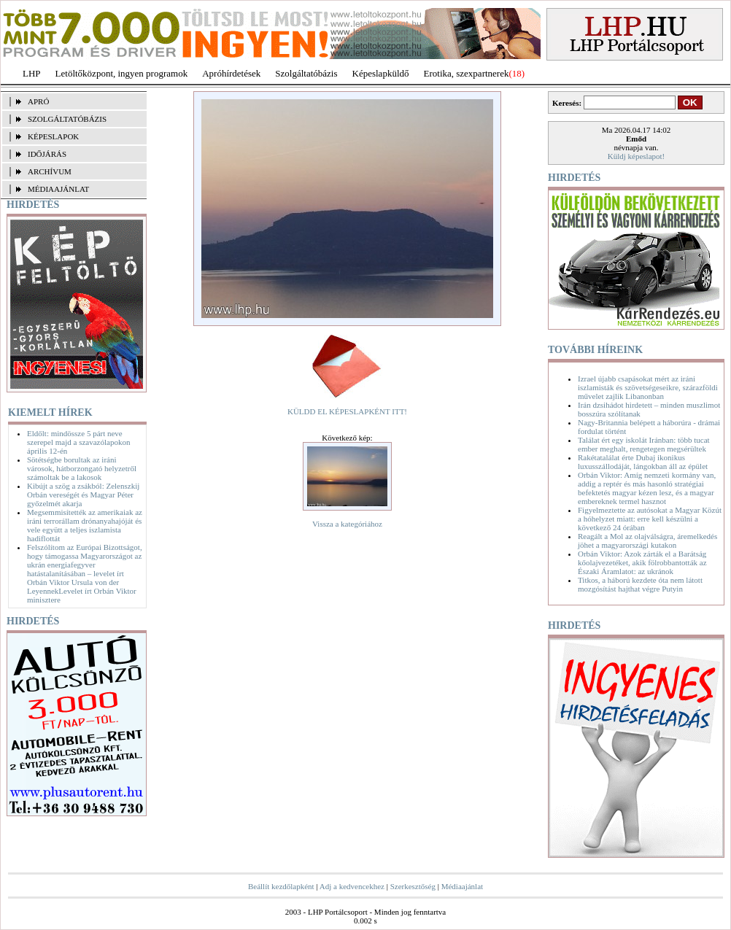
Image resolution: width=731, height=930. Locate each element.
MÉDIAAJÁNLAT (58, 189)
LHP (32, 73)
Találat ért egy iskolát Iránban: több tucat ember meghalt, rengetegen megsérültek (644, 444)
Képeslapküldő (380, 73)
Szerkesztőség (413, 886)
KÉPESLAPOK (53, 136)
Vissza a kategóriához (347, 523)
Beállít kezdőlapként (281, 886)
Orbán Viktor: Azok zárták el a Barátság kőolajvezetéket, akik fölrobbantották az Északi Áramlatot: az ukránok (642, 562)
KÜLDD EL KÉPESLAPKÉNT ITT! (347, 411)
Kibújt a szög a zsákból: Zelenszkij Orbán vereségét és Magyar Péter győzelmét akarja (83, 494)
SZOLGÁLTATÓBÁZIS (67, 119)
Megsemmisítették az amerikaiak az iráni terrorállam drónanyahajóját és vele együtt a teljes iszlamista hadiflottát (84, 525)
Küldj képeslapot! (636, 156)
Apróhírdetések (231, 73)
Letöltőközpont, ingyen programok (121, 73)
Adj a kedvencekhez (352, 886)
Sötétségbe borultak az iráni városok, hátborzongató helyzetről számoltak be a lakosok (81, 468)
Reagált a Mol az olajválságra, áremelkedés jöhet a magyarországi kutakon (647, 540)
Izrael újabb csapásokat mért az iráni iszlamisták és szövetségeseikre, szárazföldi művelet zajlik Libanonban (648, 387)
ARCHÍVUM (49, 171)
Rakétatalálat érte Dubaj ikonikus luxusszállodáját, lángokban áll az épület (643, 461)
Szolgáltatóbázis (306, 73)
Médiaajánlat (462, 886)
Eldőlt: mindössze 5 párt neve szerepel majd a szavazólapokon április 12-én (78, 442)
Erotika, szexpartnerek (466, 73)
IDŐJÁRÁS (47, 154)
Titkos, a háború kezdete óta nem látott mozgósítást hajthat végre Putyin (640, 584)
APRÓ (38, 101)
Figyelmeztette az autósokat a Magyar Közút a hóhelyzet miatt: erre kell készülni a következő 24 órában (650, 518)
